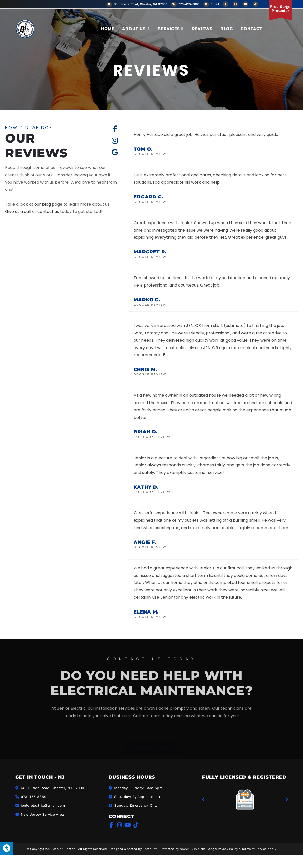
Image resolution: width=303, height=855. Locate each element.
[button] (203, 799)
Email (215, 4)
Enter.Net (150, 849)
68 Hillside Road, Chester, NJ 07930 (136, 4)
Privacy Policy (228, 849)
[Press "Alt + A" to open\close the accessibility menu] (6, 848)
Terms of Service (254, 849)
